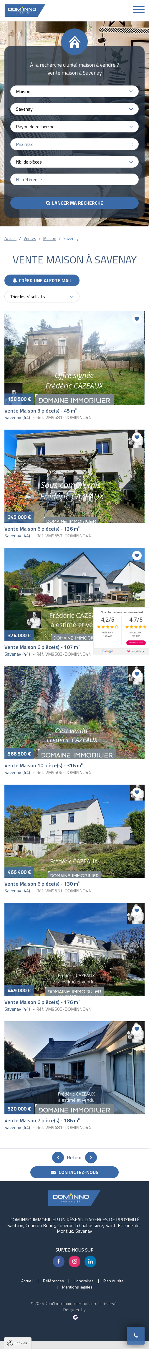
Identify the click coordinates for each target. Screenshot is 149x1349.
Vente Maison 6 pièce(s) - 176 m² (42, 1002)
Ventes (30, 238)
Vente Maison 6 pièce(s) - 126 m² (42, 529)
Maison (49, 238)
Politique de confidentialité (33, 1327)
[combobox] (74, 91)
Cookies (20, 1268)
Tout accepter (39, 1341)
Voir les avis (136, 643)
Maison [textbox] (23, 91)
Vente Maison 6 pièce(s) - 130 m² (42, 884)
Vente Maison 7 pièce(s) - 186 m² (42, 1120)
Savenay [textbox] (24, 108)
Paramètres (110, 1341)
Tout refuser (75, 1341)
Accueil (10, 238)
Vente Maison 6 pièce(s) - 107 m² (42, 647)
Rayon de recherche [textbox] (35, 126)
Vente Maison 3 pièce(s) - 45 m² (40, 411)
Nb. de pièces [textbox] (29, 161)
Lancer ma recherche (77, 202)
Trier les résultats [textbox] (27, 296)
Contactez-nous (74, 1172)
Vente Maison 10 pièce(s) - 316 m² (43, 765)
